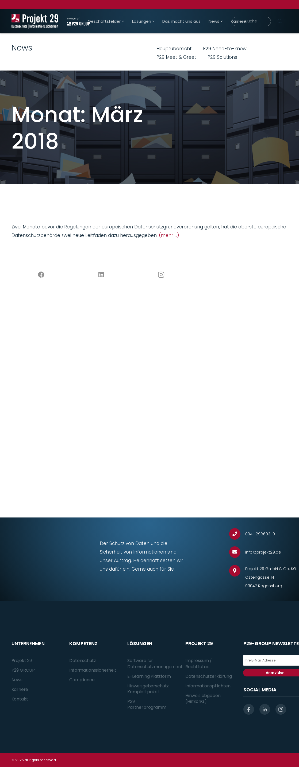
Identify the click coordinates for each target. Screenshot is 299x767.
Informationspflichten (208, 686)
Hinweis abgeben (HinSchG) (203, 698)
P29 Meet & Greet (176, 57)
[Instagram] (161, 275)
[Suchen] (280, 21)
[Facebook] (41, 275)
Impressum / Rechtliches (198, 663)
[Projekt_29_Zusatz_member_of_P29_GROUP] (77, 21)
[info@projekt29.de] (237, 552)
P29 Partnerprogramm (146, 704)
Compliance (81, 680)
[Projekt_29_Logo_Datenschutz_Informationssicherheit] (35, 21)
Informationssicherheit (92, 670)
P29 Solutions (222, 57)
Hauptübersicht (174, 48)
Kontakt (19, 699)
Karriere (19, 689)
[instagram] (280, 709)
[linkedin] (264, 709)
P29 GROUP (23, 670)
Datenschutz (82, 660)
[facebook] (248, 709)
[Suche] (251, 21)
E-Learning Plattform (149, 676)
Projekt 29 (21, 660)
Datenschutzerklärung (208, 676)
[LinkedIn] (101, 275)
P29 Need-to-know (225, 48)
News (16, 680)
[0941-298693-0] (237, 534)
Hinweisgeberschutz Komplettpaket (148, 689)
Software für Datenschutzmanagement (155, 663)
